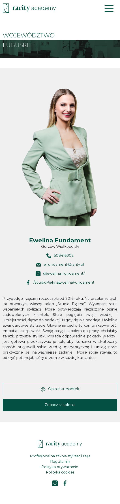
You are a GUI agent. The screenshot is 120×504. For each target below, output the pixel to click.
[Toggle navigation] (109, 8)
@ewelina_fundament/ (64, 273)
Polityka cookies (60, 472)
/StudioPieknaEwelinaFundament (63, 282)
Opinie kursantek (60, 389)
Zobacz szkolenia (60, 405)
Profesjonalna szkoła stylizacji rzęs (60, 456)
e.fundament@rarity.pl (64, 264)
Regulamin (60, 461)
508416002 (64, 255)
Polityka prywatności (60, 467)
